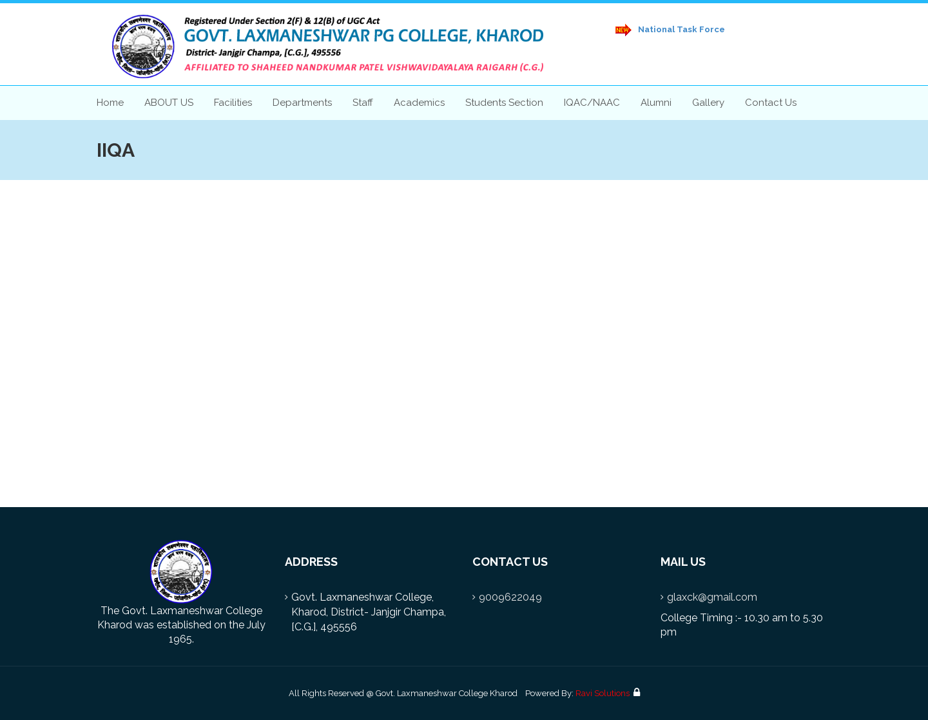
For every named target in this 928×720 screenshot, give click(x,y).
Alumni (656, 102)
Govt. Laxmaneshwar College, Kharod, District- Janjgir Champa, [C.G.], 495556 (368, 612)
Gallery (708, 102)
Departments (302, 102)
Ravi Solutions (602, 693)
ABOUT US (168, 102)
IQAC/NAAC (592, 102)
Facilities (233, 102)
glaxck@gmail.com (712, 597)
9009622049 (510, 597)
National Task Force (670, 30)
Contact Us (771, 102)
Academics (419, 102)
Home (110, 102)
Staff (363, 102)
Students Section (504, 102)
